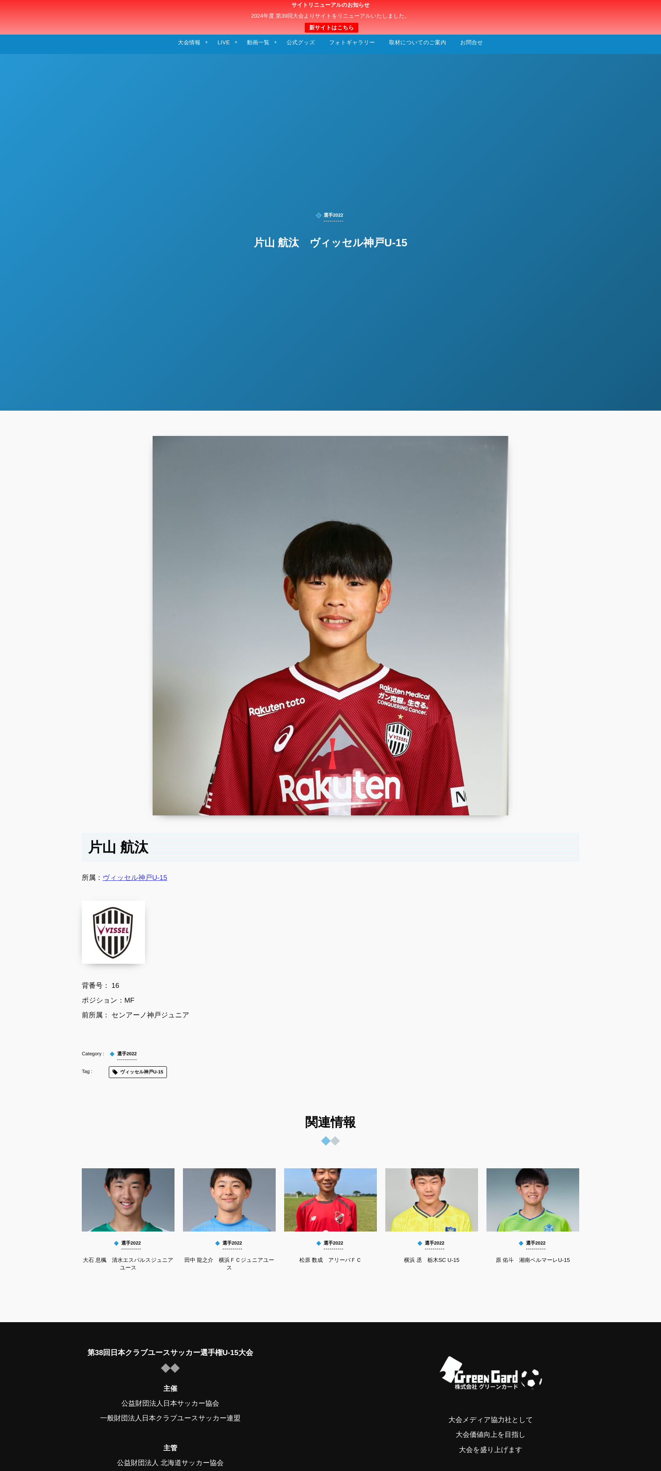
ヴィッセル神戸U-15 (135, 878)
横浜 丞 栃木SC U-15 (431, 1260)
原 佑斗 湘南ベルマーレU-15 (533, 1260)
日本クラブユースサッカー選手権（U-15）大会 (330, 17)
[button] (638, 11)
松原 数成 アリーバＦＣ (330, 1260)
